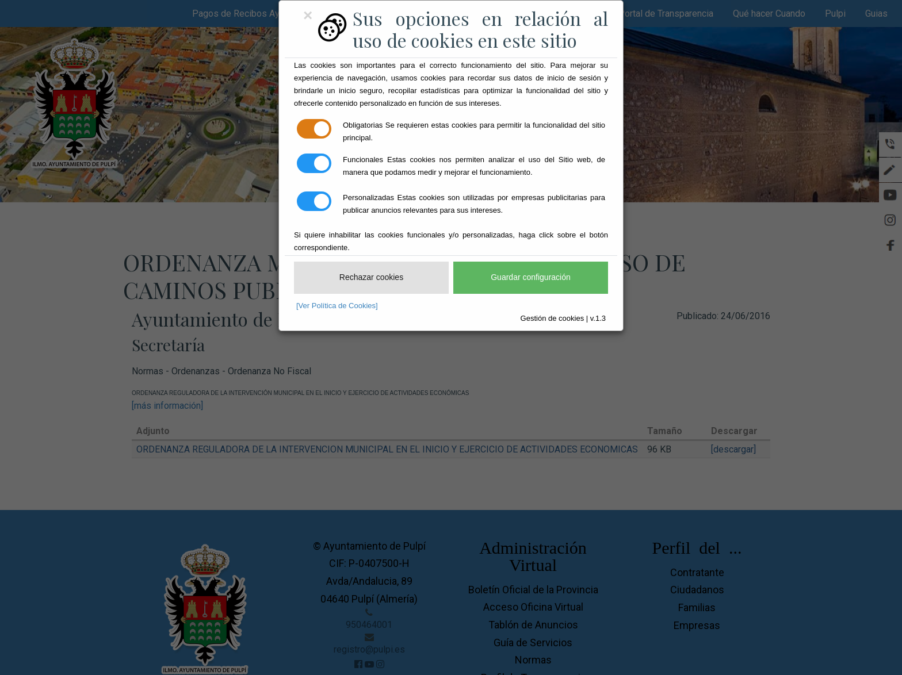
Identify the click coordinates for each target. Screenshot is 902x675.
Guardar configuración (531, 277)
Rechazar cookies (371, 277)
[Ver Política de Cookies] (337, 305)
